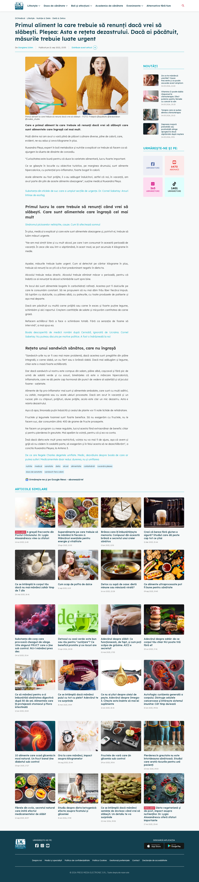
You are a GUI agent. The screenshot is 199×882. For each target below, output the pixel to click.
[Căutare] (183, 5)
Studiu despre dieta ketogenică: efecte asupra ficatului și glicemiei (77, 811)
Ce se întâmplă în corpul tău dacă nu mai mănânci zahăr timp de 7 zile (34, 587)
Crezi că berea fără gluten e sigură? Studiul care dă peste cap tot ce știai (161, 535)
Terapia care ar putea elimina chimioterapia (171, 111)
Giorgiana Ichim (25, 47)
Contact (136, 860)
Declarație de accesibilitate (154, 860)
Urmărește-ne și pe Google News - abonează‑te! (56, 479)
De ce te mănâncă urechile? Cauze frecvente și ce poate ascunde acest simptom (172, 79)
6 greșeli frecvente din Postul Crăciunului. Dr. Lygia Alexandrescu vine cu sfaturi (34, 535)
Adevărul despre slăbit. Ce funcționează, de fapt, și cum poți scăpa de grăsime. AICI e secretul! (121, 643)
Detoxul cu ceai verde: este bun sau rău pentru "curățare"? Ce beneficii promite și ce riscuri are (77, 642)
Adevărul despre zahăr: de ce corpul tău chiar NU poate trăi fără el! (162, 642)
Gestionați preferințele (120, 860)
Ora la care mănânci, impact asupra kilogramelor (75, 757)
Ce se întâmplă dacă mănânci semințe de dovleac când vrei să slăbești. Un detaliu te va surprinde (120, 812)
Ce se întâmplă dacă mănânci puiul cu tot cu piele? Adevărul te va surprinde (78, 697)
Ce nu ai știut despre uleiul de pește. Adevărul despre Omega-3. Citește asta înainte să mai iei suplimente (120, 699)
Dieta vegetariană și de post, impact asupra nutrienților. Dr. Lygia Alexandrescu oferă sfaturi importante (162, 814)
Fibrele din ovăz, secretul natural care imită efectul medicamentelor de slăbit (35, 811)
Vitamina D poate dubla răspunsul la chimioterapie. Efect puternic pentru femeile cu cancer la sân (172, 96)
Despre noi (37, 860)
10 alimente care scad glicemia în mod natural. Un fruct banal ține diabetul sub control (35, 758)
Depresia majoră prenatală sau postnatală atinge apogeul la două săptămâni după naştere (172, 129)
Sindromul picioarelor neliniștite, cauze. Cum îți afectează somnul (62, 224)
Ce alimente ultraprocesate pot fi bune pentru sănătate (163, 586)
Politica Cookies (99, 860)
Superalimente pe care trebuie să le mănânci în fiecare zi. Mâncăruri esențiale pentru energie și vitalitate (78, 536)
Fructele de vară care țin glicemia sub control (116, 757)
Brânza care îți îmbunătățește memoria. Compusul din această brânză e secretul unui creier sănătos (120, 536)
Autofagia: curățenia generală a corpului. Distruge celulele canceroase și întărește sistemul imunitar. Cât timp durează (163, 699)
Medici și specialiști (53, 860)
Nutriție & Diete (43, 18)
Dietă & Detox (58, 18)
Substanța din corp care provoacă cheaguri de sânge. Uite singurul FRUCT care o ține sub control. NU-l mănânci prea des (34, 645)
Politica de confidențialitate (77, 860)
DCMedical (20, 18)
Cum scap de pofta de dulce (75, 584)
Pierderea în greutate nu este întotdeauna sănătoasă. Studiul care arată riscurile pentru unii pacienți (163, 760)
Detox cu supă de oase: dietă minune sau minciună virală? (119, 586)
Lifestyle (31, 18)
